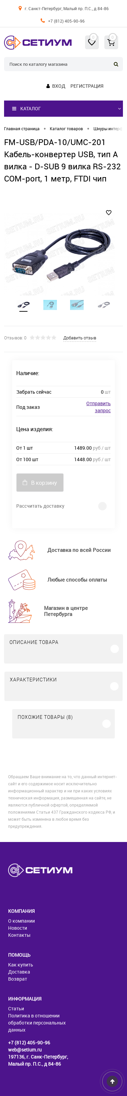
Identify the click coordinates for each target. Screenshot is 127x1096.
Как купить (20, 964)
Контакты (19, 935)
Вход (58, 86)
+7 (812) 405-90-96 (66, 21)
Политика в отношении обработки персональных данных (37, 1022)
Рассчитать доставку (40, 506)
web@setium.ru (25, 1049)
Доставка (19, 971)
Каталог (26, 109)
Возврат (17, 979)
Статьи (16, 1008)
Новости (17, 928)
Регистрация (86, 86)
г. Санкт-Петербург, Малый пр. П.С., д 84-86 (67, 8)
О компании (21, 921)
